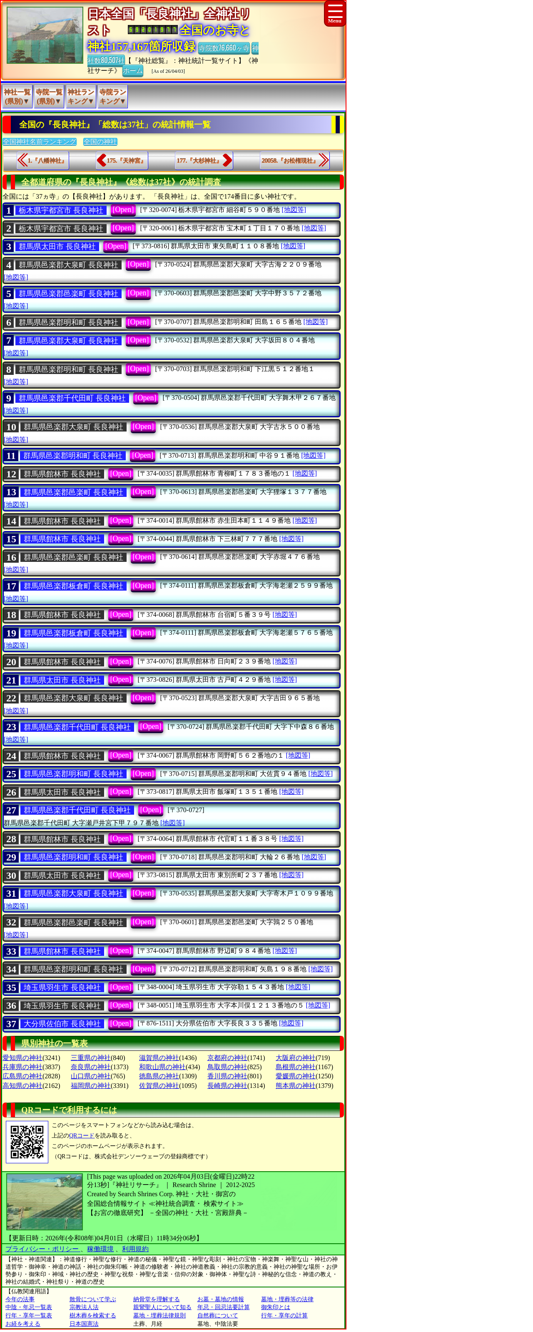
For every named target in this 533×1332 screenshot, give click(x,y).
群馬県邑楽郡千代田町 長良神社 (72, 398)
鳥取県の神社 (227, 1066)
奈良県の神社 (91, 1066)
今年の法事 (20, 1299)
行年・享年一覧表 (28, 1315)
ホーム (133, 70)
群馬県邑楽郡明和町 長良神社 (68, 322)
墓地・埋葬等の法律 (287, 1299)
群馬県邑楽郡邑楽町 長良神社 (68, 293)
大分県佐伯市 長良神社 (62, 1024)
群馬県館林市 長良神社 (62, 474)
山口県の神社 (91, 1076)
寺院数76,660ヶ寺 (224, 47)
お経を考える (22, 1324)
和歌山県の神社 (162, 1066)
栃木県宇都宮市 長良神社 (61, 210)
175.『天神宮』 (127, 160)
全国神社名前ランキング (39, 141)
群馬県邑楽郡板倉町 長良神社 (73, 586)
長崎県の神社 (227, 1085)
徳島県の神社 (159, 1076)
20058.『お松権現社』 (290, 160)
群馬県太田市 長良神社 (57, 246)
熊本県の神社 (296, 1085)
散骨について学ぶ (93, 1299)
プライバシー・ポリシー (42, 1248)
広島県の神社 (22, 1076)
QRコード (82, 1135)
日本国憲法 (84, 1324)
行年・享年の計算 (284, 1315)
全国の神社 (100, 141)
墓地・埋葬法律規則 (159, 1315)
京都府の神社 (227, 1057)
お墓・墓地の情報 (220, 1299)
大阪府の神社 (296, 1057)
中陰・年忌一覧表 (28, 1307)
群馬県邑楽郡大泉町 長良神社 (68, 265)
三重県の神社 (91, 1057)
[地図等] (293, 209)
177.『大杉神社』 (199, 160)
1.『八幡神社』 (47, 160)
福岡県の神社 (91, 1085)
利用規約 (135, 1248)
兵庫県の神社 (22, 1066)
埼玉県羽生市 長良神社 (62, 987)
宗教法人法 (84, 1307)
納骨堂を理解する (156, 1299)
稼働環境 (100, 1248)
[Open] (123, 209)
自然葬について (217, 1315)
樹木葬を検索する (93, 1315)
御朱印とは (275, 1307)
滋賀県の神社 (159, 1057)
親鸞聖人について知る (162, 1307)
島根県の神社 (296, 1066)
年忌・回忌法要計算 (223, 1307)
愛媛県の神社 (296, 1076)
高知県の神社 (22, 1085)
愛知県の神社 (22, 1057)
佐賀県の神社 (159, 1085)
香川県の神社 (227, 1076)
